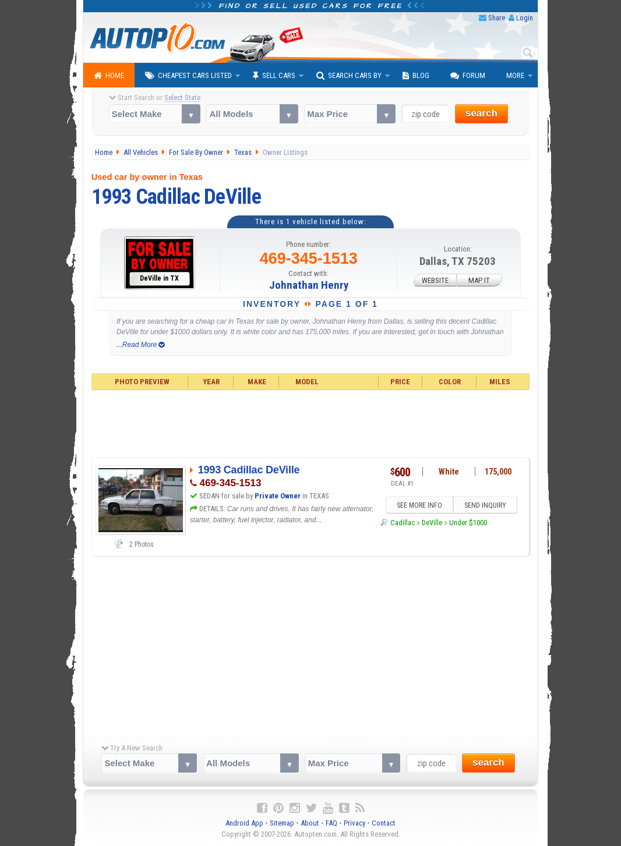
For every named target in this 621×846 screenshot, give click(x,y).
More (515, 75)
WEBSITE (435, 280)
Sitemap (282, 823)
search (481, 113)
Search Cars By (349, 76)
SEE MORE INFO (419, 505)
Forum (467, 76)
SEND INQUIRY (485, 505)
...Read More (141, 345)
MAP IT (479, 280)
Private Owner (278, 495)
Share (496, 17)
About (310, 823)
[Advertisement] (310, 422)
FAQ (331, 823)
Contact (384, 823)
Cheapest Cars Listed (188, 76)
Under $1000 (468, 522)
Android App (244, 823)
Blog (416, 76)
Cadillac (402, 522)
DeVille (432, 522)
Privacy (354, 823)
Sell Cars (274, 76)
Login (524, 17)
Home (109, 76)
